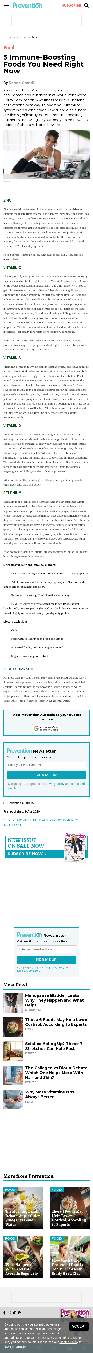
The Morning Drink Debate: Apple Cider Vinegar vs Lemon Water (22, 1218)
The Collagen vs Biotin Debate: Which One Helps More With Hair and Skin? (57, 1073)
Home (7, 37)
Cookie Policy (68, 1342)
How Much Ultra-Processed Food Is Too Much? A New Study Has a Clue (67, 1267)
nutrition (12, 824)
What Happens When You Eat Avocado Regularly (21, 1269)
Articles (21, 37)
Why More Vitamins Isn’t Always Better (50, 1094)
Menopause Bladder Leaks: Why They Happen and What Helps (54, 1000)
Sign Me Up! (46, 775)
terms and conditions (28, 970)
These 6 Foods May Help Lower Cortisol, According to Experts (57, 1022)
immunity (70, 820)
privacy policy (55, 784)
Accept (79, 1326)
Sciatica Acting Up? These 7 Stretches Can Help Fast (53, 1046)
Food (35, 37)
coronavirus (24, 820)
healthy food (49, 820)
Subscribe (71, 5)
